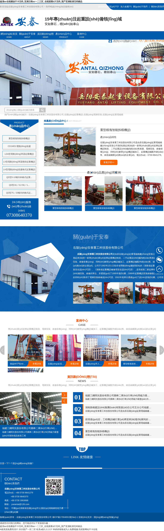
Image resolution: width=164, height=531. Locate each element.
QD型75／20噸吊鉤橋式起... (19, 193)
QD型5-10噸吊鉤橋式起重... (19, 177)
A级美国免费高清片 (9, 529)
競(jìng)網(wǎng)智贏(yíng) (106, 517)
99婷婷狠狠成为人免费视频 (65, 529)
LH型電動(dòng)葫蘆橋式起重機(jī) (19, 169)
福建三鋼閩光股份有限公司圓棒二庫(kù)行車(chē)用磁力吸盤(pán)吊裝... (123, 395)
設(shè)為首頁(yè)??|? (108, 6)
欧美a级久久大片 (44, 529)
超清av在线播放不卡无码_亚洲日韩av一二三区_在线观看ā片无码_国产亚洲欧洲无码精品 (41, 1)
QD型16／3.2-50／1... (19, 185)
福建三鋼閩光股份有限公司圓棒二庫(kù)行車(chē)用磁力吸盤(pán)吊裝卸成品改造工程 (30, 428)
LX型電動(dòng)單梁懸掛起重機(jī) (19, 162)
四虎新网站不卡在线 (88, 529)
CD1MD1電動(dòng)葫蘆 (19, 146)
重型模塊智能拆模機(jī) (19, 138)
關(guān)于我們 (140, 6)
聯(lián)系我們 (157, 6)
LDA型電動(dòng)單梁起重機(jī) (19, 154)
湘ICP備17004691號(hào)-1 (65, 517)
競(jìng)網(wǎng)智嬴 (22, 463)
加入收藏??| (126, 6)
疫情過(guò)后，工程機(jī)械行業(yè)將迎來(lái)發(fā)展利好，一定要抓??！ (124, 419)
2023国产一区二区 (27, 529)
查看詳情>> (108, 162)
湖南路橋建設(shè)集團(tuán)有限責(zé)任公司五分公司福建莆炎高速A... (123, 407)
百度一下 (4, 463)
